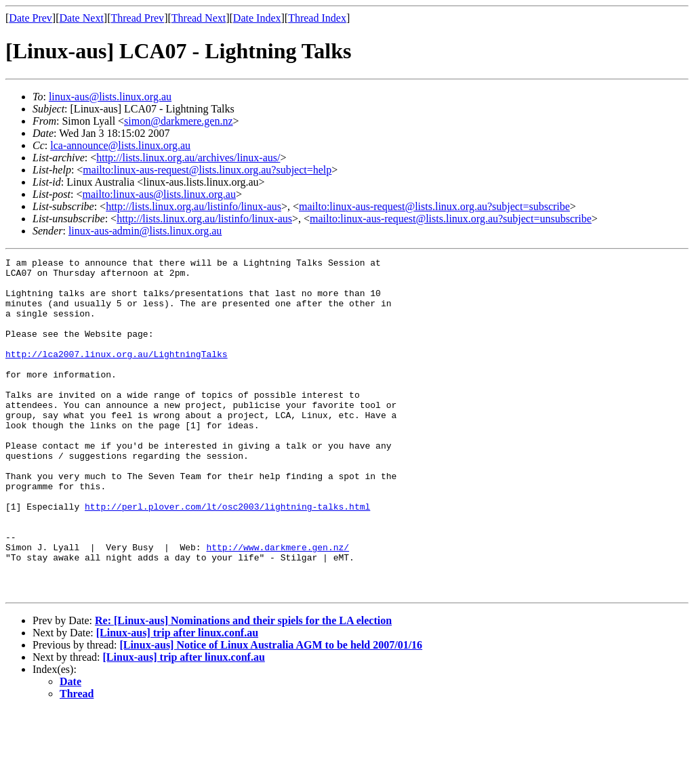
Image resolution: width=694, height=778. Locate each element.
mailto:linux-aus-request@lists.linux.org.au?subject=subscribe (434, 206)
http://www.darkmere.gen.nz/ (277, 606)
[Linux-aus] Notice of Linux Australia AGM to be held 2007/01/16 (270, 712)
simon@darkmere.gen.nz (178, 121)
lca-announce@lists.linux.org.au (120, 145)
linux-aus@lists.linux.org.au (110, 96)
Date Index (257, 18)
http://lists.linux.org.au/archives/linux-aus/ (188, 157)
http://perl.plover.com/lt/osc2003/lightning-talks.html (227, 557)
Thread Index (317, 18)
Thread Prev (137, 18)
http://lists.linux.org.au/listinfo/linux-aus (193, 206)
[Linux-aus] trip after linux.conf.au (177, 699)
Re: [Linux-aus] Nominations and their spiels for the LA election (243, 687)
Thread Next (198, 18)
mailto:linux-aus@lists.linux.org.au (158, 194)
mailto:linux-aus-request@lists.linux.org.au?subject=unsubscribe (451, 218)
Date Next (82, 18)
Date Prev (30, 18)
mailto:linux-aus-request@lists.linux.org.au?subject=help (207, 170)
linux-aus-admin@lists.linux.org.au (145, 231)
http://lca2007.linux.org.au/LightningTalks (116, 374)
